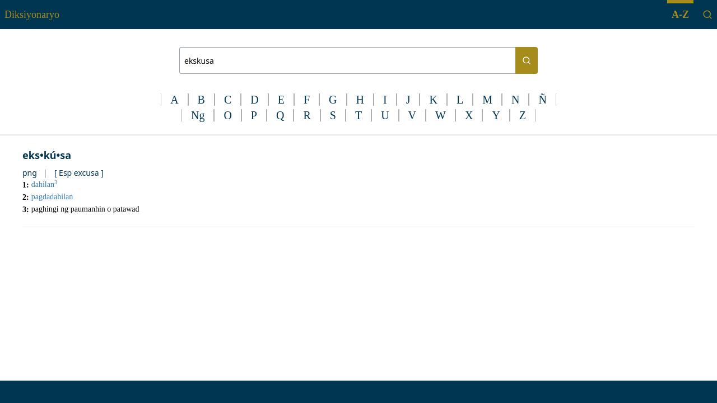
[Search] (707, 15)
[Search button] (526, 60)
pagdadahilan (52, 197)
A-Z (680, 14)
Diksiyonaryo (31, 14)
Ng (197, 115)
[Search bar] (347, 60)
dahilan (44, 184)
